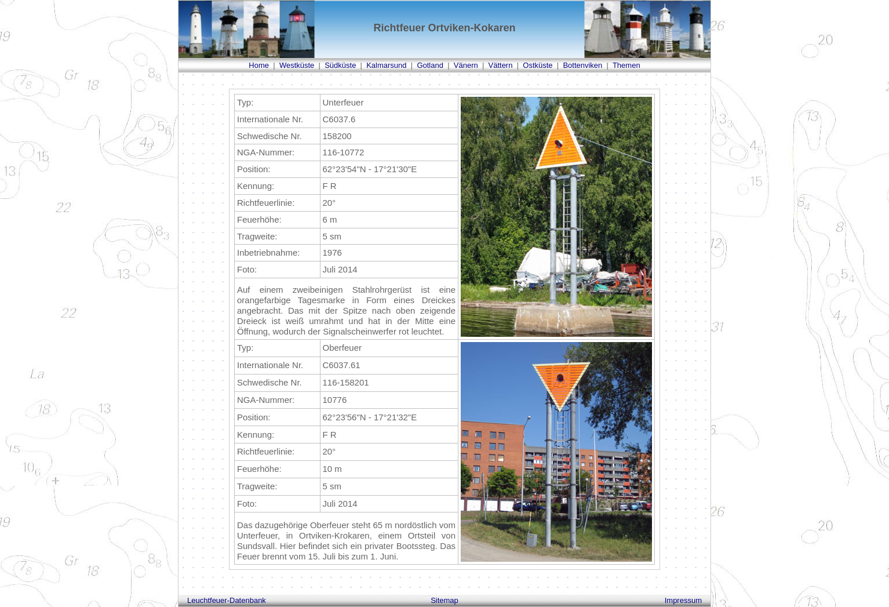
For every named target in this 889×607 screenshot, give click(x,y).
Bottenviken (582, 65)
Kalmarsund (386, 65)
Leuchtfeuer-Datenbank (226, 600)
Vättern (501, 65)
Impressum (683, 600)
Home (259, 65)
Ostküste (537, 65)
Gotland (430, 65)
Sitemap (444, 600)
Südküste (340, 65)
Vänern (466, 65)
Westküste (296, 65)
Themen (626, 65)
